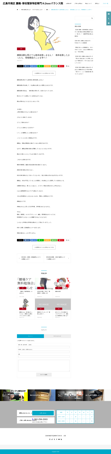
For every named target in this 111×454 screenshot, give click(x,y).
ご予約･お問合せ (78, 3)
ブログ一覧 (105, 3)
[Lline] (40, 66)
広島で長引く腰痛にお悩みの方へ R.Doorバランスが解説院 (83, 41)
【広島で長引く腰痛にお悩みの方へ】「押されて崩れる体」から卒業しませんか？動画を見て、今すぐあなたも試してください (84, 59)
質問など (97, 3)
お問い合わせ (43, 413)
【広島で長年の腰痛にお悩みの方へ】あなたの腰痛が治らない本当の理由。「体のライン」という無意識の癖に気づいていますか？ (84, 70)
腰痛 (21, 48)
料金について (88, 3)
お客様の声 (68, 3)
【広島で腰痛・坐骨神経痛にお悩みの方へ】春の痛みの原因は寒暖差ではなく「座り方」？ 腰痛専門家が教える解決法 (84, 33)
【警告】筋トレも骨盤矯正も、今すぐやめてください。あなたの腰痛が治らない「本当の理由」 (84, 49)
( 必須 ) (24, 344)
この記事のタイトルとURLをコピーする (44, 73)
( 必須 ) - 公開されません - (25, 349)
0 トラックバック (57, 336)
